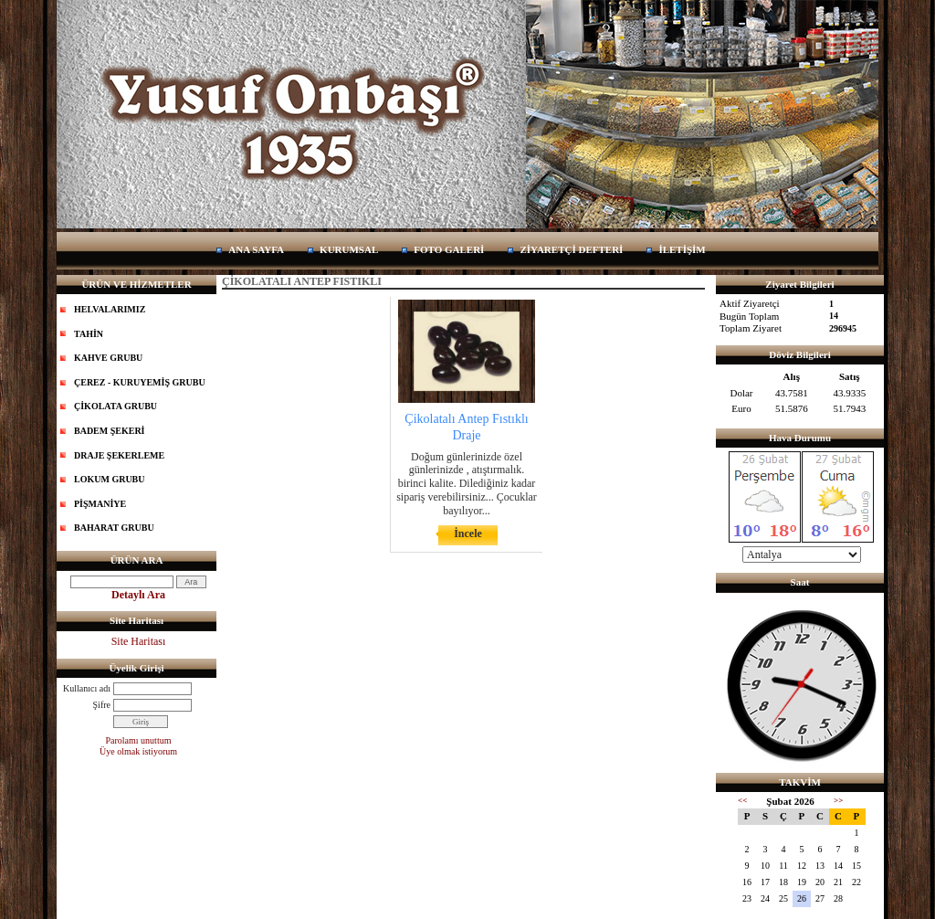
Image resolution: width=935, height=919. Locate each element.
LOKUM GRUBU (109, 479)
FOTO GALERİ (449, 249)
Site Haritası (138, 641)
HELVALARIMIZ (109, 309)
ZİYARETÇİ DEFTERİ (571, 249)
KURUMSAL (349, 249)
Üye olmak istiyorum (138, 751)
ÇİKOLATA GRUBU (115, 406)
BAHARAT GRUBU (114, 528)
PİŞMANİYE (100, 504)
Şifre (101, 705)
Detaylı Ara (138, 594)
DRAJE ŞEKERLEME (119, 455)
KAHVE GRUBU (108, 358)
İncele (468, 533)
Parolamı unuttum (139, 740)
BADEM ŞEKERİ (109, 431)
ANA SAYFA (256, 249)
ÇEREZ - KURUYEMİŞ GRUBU (139, 382)
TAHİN (88, 334)
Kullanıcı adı (86, 688)
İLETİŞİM (681, 249)
